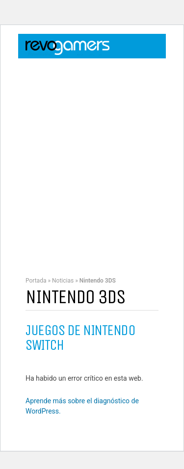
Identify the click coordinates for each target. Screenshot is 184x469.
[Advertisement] (92, 163)
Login (128, 66)
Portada (36, 280)
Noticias (63, 280)
